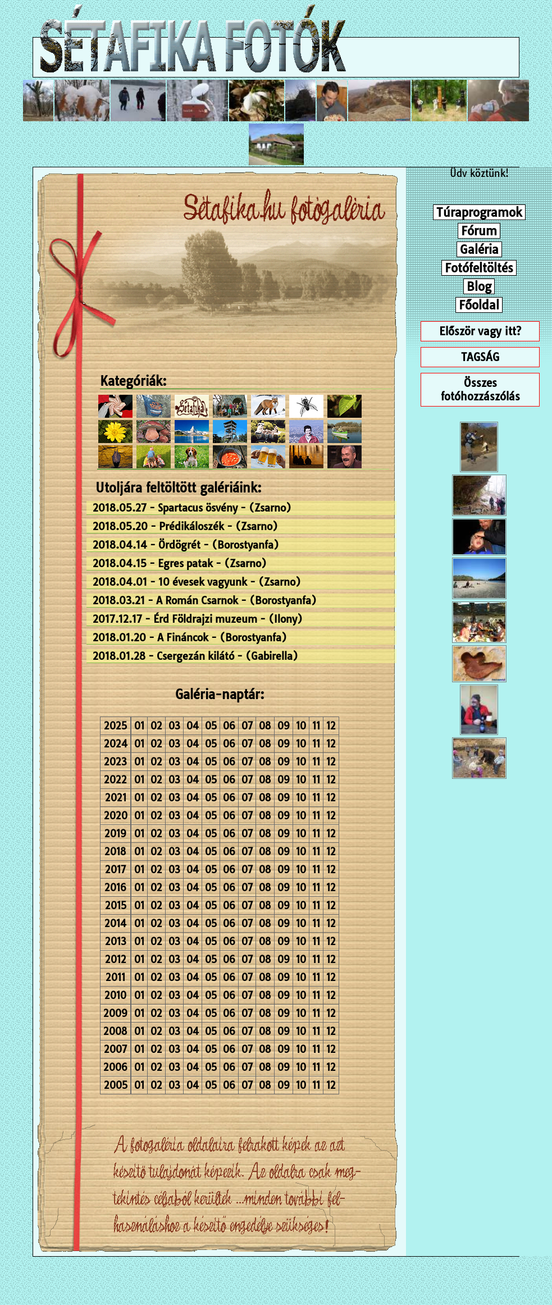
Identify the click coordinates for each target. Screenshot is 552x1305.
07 (247, 726)
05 (211, 726)
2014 (115, 923)
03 (174, 726)
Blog (479, 286)
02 (156, 726)
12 (331, 726)
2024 (115, 744)
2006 (115, 1067)
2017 (115, 869)
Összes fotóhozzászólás (480, 389)
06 (229, 726)
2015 (115, 905)
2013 (115, 941)
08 (265, 726)
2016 (115, 887)
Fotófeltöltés (479, 268)
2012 (115, 959)
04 (192, 726)
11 (316, 726)
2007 (115, 1049)
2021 (115, 798)
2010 (115, 995)
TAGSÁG (480, 357)
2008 (115, 1031)
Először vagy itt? (480, 331)
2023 (115, 762)
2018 (115, 851)
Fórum (479, 230)
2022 (115, 780)
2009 (115, 1013)
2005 (115, 1085)
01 (139, 726)
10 (301, 726)
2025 (115, 726)
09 (283, 726)
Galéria (479, 249)
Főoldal (479, 305)
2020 (115, 816)
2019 (115, 833)
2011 (115, 977)
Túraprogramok (479, 212)
